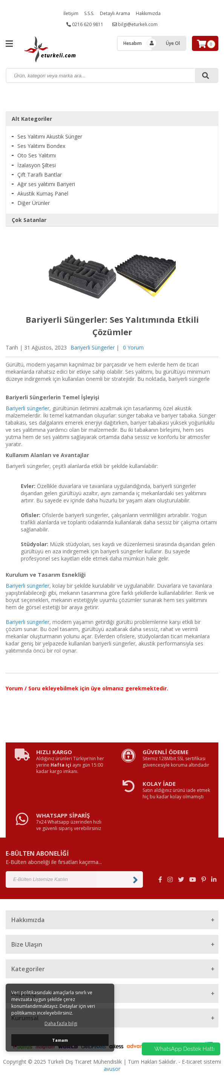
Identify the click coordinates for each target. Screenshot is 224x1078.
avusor (112, 1068)
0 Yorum (133, 347)
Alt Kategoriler (32, 118)
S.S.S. (89, 13)
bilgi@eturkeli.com (135, 24)
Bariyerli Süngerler (93, 347)
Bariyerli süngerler (27, 408)
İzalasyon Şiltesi (36, 165)
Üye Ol (173, 43)
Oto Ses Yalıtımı (36, 155)
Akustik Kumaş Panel (42, 193)
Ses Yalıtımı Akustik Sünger (49, 136)
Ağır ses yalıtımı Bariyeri (46, 184)
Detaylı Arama (115, 13)
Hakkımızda (148, 13)
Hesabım (132, 43)
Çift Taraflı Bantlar (39, 174)
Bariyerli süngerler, (28, 621)
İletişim (70, 13)
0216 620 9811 (84, 24)
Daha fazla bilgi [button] (60, 1023)
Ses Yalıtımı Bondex (41, 145)
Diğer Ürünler (33, 202)
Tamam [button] (60, 1040)
